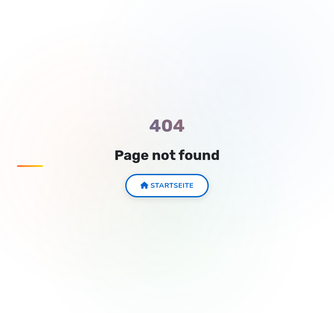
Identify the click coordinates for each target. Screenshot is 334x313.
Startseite (167, 185)
